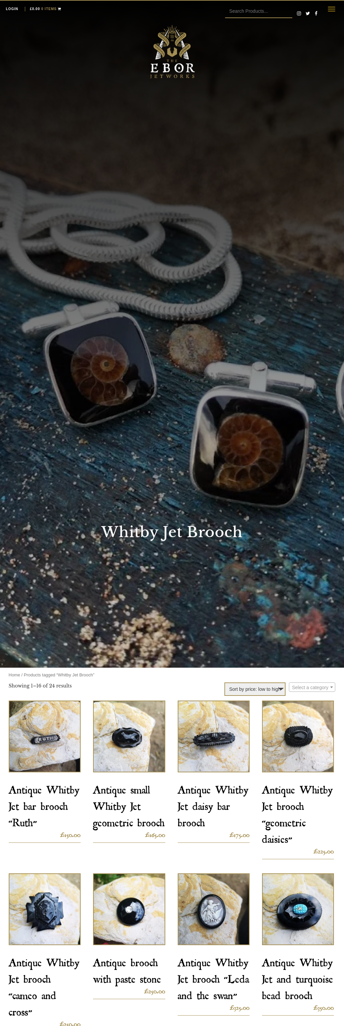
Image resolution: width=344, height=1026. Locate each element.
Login (12, 9)
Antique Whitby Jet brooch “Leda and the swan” (213, 977)
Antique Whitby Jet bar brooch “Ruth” (44, 804)
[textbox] (312, 687)
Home (14, 674)
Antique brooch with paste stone (127, 969)
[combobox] (312, 687)
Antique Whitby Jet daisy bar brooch (213, 804)
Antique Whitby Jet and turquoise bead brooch (297, 977)
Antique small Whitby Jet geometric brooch (129, 804)
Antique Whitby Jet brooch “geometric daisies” (297, 812)
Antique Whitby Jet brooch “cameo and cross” (44, 985)
